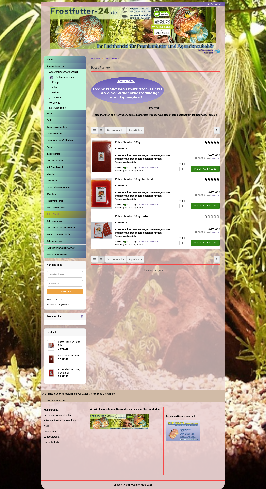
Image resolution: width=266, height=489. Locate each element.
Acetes (50, 59)
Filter (53, 87)
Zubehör (55, 97)
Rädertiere (51, 194)
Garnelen (51, 147)
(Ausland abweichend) (148, 168)
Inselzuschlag (53, 154)
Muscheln (51, 174)
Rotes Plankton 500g (127, 142)
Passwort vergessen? (58, 304)
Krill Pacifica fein (55, 160)
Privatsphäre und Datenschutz (60, 420)
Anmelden (65, 291)
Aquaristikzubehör (55, 66)
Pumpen (55, 82)
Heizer (54, 92)
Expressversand (54, 133)
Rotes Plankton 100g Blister (131, 216)
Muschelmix (52, 180)
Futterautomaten (61, 77)
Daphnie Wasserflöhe (57, 127)
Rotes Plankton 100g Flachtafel (134, 179)
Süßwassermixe (54, 241)
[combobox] (116, 130)
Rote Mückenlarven (56, 207)
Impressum (50, 431)
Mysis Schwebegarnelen (58, 187)
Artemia (50, 113)
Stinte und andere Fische (58, 234)
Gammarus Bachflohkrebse (60, 140)
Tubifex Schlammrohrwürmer (60, 248)
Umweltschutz (51, 442)
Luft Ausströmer (57, 107)
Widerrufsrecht (52, 436)
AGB (46, 426)
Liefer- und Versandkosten (58, 415)
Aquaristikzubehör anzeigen (64, 72)
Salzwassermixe (54, 221)
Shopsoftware (121, 484)
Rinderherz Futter (55, 201)
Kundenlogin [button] (214, 4)
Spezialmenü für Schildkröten (61, 227)
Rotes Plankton (54, 214)
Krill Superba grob (55, 167)
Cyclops (50, 120)
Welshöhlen (55, 102)
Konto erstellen (54, 299)
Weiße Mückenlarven (57, 254)
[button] (94, 130)
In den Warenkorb (205, 169)
